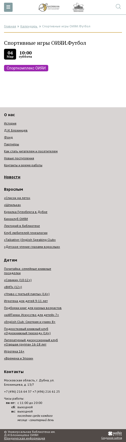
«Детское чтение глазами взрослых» (32, 247)
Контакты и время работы (23, 165)
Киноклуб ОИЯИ (16, 219)
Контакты (14, 371)
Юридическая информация (24, 438)
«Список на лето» (17, 198)
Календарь (29, 26)
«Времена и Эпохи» (18, 358)
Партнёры (11, 144)
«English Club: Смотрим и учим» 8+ (29, 322)
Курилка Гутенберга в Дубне (25, 212)
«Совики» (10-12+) (18, 280)
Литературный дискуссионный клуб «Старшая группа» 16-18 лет (31, 342)
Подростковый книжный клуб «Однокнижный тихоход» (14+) (27, 331)
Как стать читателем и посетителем (31, 151)
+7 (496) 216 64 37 (18, 391)
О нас (9, 114)
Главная (10, 26)
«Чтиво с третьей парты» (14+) (27, 294)
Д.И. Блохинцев (16, 130)
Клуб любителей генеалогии (25, 233)
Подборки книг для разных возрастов (33, 308)
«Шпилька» (12, 205)
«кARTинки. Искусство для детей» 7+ (31, 315)
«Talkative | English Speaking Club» (30, 240)
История (10, 123)
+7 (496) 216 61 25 (46, 391)
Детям (10, 260)
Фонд (8, 137)
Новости (12, 177)
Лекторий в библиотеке (22, 226)
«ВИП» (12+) (13, 287)
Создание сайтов (111, 438)
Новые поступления (19, 158)
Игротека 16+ (14, 351)
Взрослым (13, 189)
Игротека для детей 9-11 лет (26, 301)
